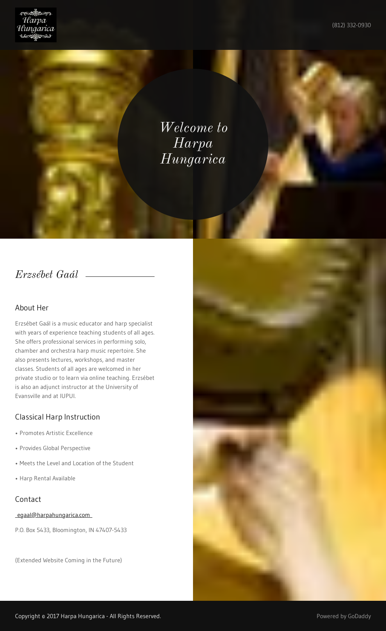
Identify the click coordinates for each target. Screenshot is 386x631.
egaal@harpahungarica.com (53, 514)
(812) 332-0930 (351, 25)
